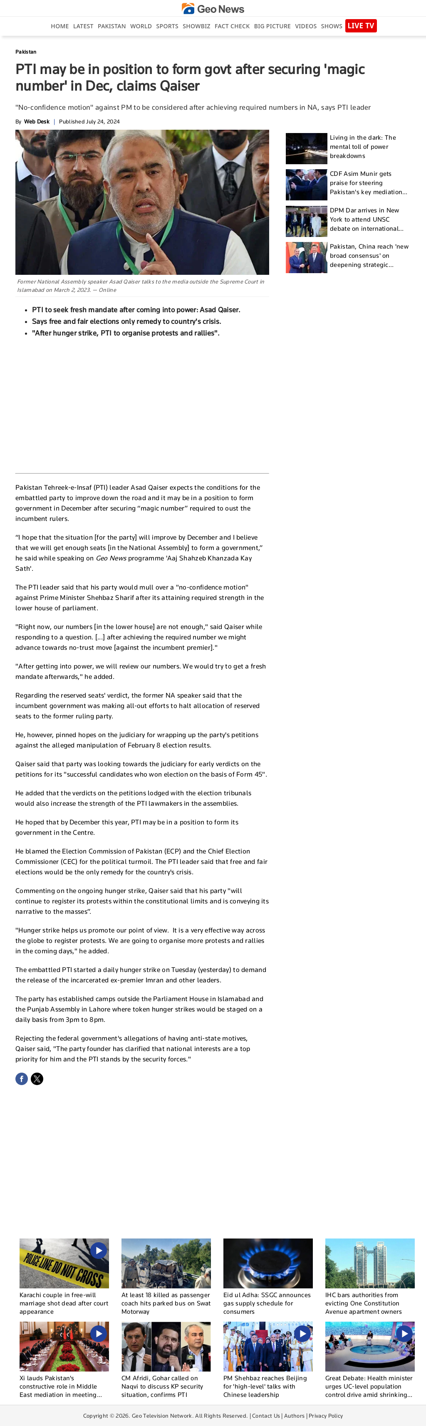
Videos (306, 26)
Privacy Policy (326, 1415)
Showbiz (196, 26)
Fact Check (232, 26)
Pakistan (112, 26)
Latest (83, 26)
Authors (294, 1415)
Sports (167, 26)
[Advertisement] (142, 404)
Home (60, 26)
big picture (272, 26)
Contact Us (266, 1415)
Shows (331, 26)
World (141, 26)
